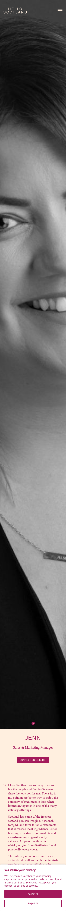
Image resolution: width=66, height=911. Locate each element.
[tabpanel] (33, 834)
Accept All (33, 894)
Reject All (33, 903)
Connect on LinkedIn (33, 760)
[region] (33, 887)
